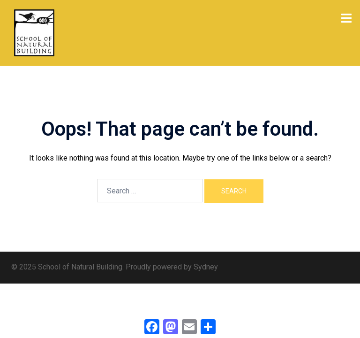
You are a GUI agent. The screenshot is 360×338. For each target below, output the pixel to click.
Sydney (206, 266)
